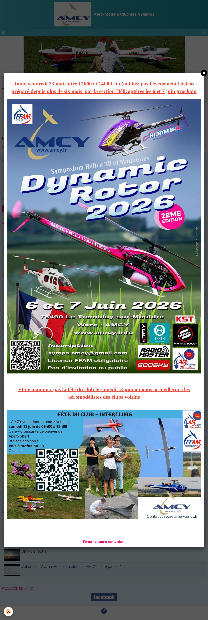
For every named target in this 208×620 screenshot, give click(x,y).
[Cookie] (8, 611)
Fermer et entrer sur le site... (104, 542)
